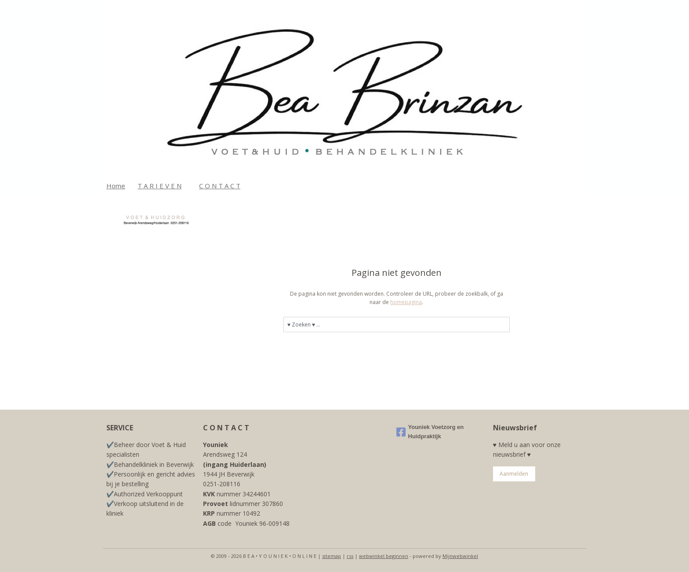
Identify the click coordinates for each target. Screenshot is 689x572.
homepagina (406, 302)
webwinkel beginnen (383, 556)
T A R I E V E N (159, 185)
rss (350, 556)
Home (115, 185)
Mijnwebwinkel (460, 556)
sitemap (331, 556)
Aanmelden (514, 473)
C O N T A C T (219, 185)
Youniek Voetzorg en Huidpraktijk (430, 432)
